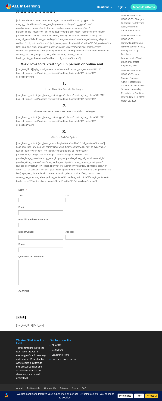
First (20, 196)
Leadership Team (60, 355)
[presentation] (42, 301)
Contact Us (57, 350)
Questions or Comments (31, 256)
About (19, 388)
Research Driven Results (64, 359)
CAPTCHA (23, 291)
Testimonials (33, 388)
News (75, 388)
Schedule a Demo (143, 7)
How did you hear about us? (33, 219)
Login (119, 7)
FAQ (84, 388)
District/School (26, 232)
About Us (56, 345)
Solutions (103, 7)
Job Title (70, 232)
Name (22, 190)
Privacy (64, 388)
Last (67, 196)
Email (22, 207)
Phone (21, 244)
